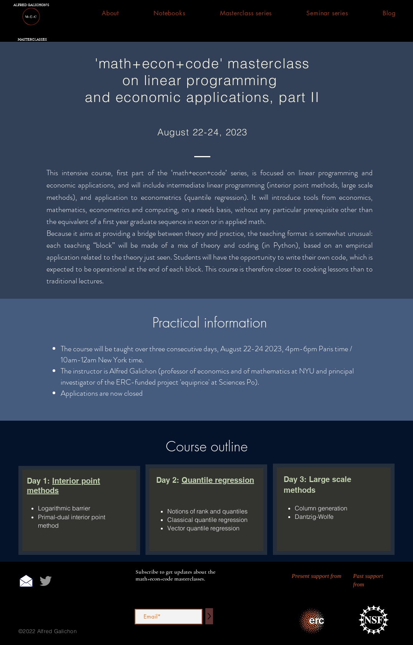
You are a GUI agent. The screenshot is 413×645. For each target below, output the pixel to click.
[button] (169, 13)
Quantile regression (218, 480)
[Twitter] (46, 581)
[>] (209, 616)
